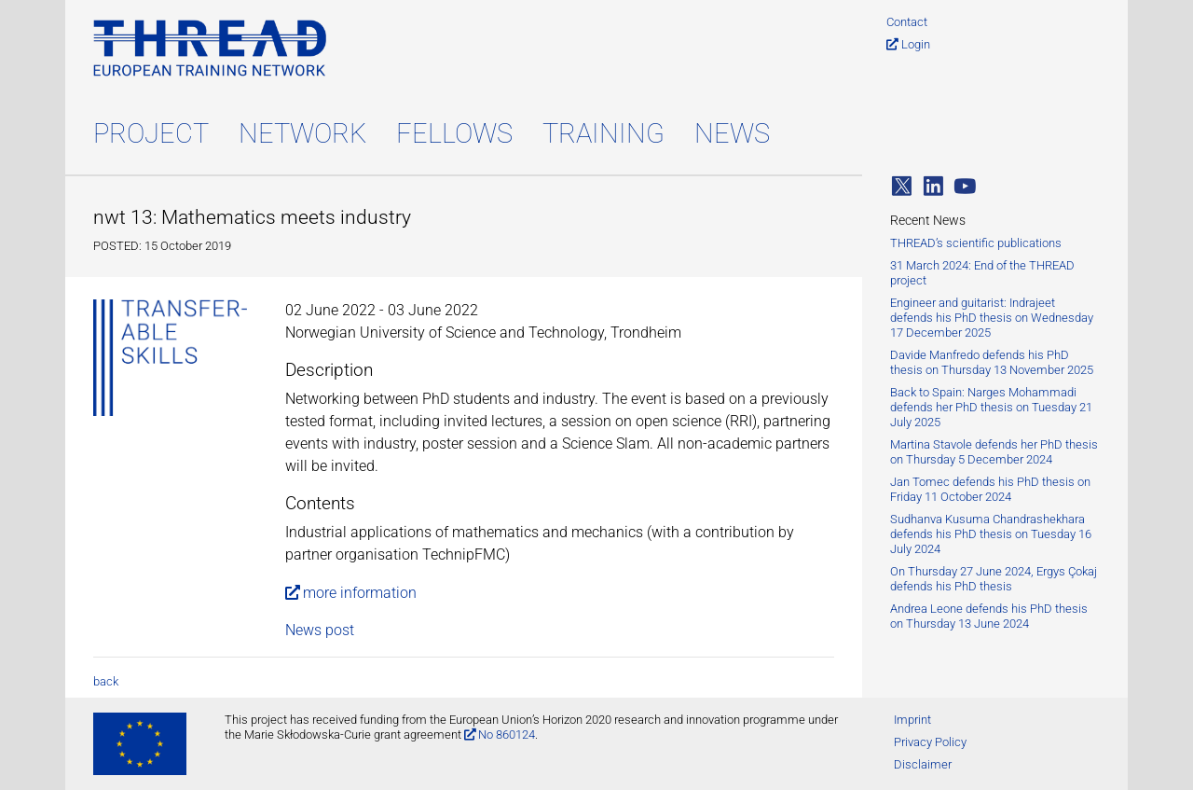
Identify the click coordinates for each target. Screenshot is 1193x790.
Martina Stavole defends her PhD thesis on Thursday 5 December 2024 (994, 451)
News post (319, 630)
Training (603, 133)
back (105, 681)
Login (915, 44)
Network (302, 133)
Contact (906, 22)
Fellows (454, 133)
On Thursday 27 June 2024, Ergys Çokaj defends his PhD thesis (993, 578)
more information (360, 593)
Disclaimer (923, 764)
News (732, 133)
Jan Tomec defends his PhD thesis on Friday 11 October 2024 (990, 489)
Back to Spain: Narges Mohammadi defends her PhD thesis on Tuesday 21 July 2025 (991, 407)
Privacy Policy (930, 742)
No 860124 (506, 734)
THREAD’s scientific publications (976, 243)
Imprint (912, 720)
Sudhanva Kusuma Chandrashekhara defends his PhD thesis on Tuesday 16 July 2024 (990, 534)
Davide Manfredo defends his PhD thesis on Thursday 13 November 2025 (991, 362)
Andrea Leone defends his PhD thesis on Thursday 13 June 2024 (989, 616)
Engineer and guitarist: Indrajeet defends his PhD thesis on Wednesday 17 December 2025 (991, 318)
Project (151, 133)
